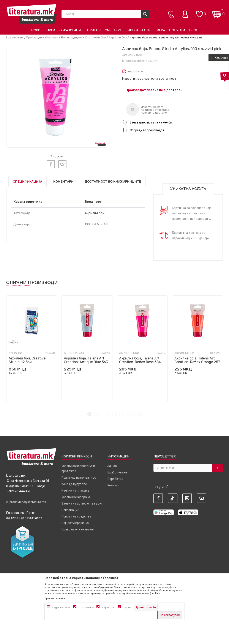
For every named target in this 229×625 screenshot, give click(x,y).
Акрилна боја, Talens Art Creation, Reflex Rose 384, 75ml (140, 361)
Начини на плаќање (75, 490)
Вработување (117, 472)
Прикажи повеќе (54, 598)
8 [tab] (133, 414)
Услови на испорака (76, 497)
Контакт (113, 485)
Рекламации (70, 510)
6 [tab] (121, 414)
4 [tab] (108, 414)
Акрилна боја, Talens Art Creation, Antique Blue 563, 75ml (86, 361)
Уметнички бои (95, 37)
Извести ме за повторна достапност (149, 79)
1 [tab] (89, 414)
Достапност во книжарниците (113, 181)
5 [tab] (114, 414)
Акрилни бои (118, 37)
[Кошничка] (217, 12)
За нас (112, 466)
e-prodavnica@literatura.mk (26, 502)
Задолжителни (61, 607)
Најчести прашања (75, 523)
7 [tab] (127, 414)
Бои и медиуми (71, 37)
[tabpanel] (31, 348)
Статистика (86, 607)
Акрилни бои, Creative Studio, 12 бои (27, 360)
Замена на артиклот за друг (82, 503)
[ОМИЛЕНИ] (199, 12)
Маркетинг (108, 607)
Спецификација (27, 181)
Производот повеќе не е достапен (154, 90)
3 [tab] (102, 414)
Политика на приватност (80, 477)
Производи (34, 37)
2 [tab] (96, 414)
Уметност (51, 37)
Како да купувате (74, 484)
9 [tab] (139, 414)
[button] (172, 123)
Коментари (63, 181)
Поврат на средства (76, 516)
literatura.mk (14, 37)
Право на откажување (78, 529)
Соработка (115, 479)
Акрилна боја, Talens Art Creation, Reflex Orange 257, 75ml (197, 361)
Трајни (127, 607)
